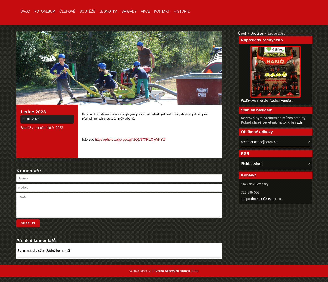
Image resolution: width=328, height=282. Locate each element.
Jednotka (108, 11)
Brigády (129, 11)
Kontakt (162, 11)
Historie (182, 11)
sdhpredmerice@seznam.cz (262, 199)
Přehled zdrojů (252, 163)
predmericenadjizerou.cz (259, 142)
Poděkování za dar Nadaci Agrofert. (267, 100)
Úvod (25, 11)
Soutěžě (87, 11)
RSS (195, 276)
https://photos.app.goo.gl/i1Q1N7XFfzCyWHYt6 (130, 139)
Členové (67, 11)
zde (300, 122)
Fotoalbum (45, 11)
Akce (145, 11)
